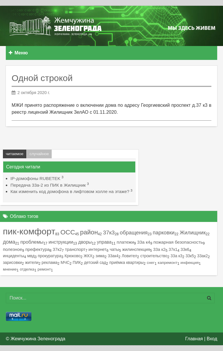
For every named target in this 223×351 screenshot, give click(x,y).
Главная (194, 338)
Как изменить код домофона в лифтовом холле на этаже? (69, 191)
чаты (114, 249)
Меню (18, 52)
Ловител (129, 255)
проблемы (32, 242)
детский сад (95, 262)
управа (104, 242)
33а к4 (143, 242)
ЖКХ (88, 255)
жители (31, 262)
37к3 (109, 232)
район (89, 232)
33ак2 (202, 255)
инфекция (190, 262)
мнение (10, 269)
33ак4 (113, 255)
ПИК (77, 262)
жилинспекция (136, 249)
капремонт (167, 262)
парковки (164, 233)
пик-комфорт (29, 231)
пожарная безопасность (178, 242)
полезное (12, 249)
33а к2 (159, 249)
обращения (134, 232)
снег (150, 262)
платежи (125, 242)
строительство (153, 255)
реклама (49, 262)
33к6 (185, 249)
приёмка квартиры (126, 262)
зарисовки (12, 262)
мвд (31, 255)
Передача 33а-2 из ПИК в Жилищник (48, 185)
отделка (27, 269)
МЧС (65, 262)
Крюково (72, 255)
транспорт (75, 249)
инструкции (60, 242)
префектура (37, 249)
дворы (85, 242)
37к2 (57, 249)
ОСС (67, 232)
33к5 (190, 255)
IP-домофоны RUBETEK (35, 178)
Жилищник (193, 233)
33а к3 (176, 255)
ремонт (44, 269)
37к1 (173, 249)
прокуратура (49, 255)
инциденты (13, 255)
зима (100, 255)
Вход (212, 338)
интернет (98, 249)
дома (9, 242)
